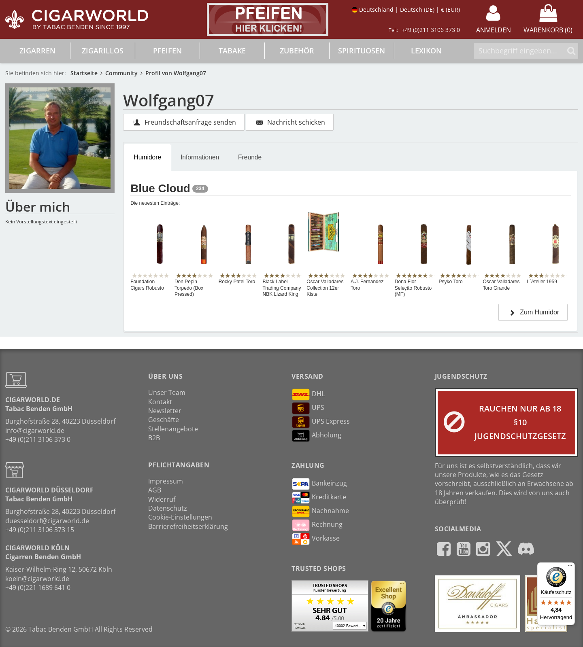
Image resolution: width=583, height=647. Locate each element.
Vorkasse (316, 538)
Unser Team (166, 392)
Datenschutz (167, 508)
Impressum (165, 481)
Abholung (316, 435)
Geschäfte (163, 419)
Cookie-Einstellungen (180, 517)
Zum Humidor (533, 312)
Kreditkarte (319, 497)
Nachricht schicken (289, 122)
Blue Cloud (160, 188)
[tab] (147, 157)
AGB (154, 490)
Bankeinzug (319, 483)
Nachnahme (320, 511)
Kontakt (160, 401)
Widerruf (161, 499)
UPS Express (321, 422)
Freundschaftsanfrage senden (184, 122)
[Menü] (570, 567)
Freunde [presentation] (250, 157)
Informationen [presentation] (200, 157)
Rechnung (317, 525)
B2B (154, 437)
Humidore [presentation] (148, 157)
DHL (308, 394)
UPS (308, 408)
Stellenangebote (173, 428)
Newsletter (164, 410)
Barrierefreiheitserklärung (188, 526)
